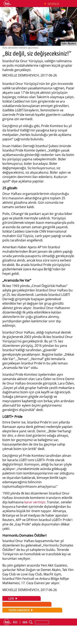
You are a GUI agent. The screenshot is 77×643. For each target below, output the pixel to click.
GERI (11, 598)
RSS (15, 622)
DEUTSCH (53, 4)
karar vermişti (34, 502)
